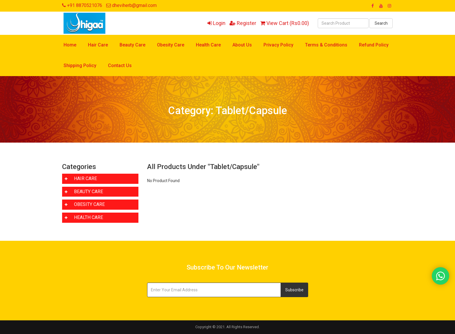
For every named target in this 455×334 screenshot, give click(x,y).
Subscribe (294, 290)
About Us (242, 45)
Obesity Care (170, 45)
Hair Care (98, 45)
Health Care (208, 45)
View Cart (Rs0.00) (284, 23)
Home (70, 45)
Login (216, 23)
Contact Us (120, 65)
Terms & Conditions (326, 45)
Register (243, 23)
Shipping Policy (80, 65)
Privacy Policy (278, 45)
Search (381, 23)
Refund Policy (374, 45)
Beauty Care (132, 45)
